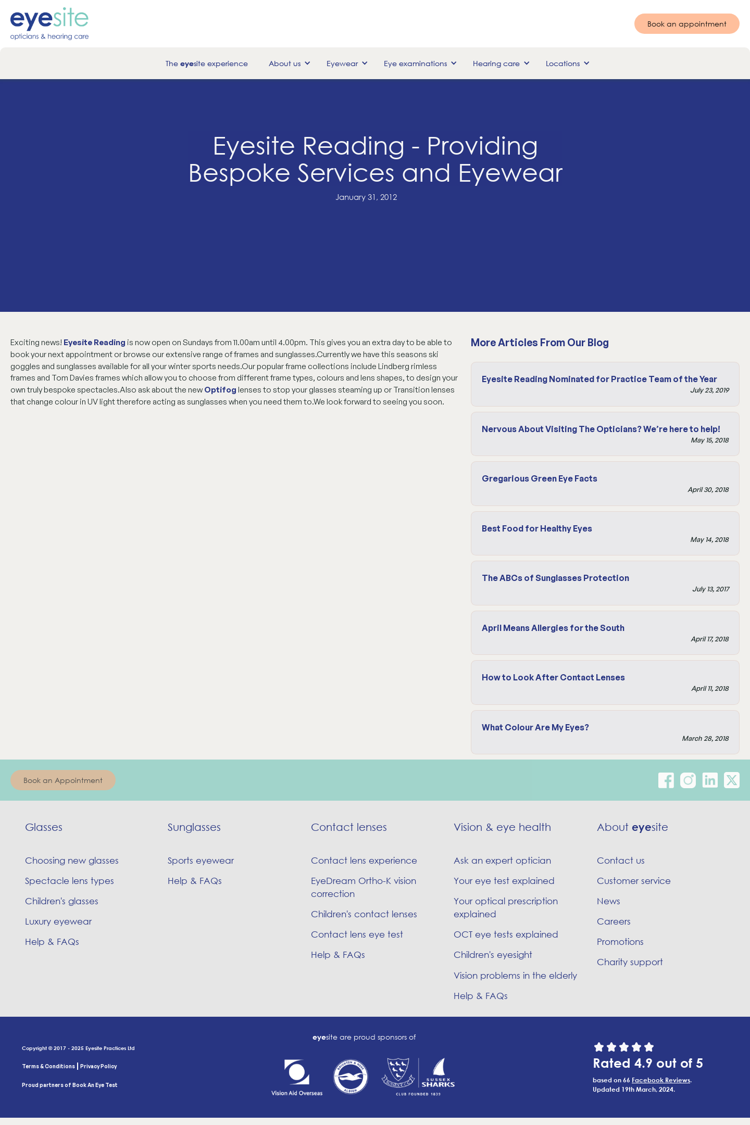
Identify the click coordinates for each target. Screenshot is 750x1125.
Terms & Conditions (48, 1066)
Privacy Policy (98, 1066)
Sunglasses (194, 827)
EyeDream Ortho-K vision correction (363, 887)
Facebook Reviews (661, 1080)
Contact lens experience (364, 860)
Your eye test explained (504, 880)
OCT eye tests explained (506, 934)
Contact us (621, 860)
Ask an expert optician (502, 860)
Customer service (634, 880)
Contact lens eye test (357, 934)
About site (632, 827)
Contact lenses (349, 827)
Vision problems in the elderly (515, 975)
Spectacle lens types (69, 880)
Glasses (44, 827)
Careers (614, 921)
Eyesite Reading (95, 342)
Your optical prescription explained (506, 907)
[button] (287, 63)
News (608, 900)
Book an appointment (687, 24)
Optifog (220, 390)
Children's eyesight (493, 954)
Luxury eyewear (58, 921)
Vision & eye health (502, 827)
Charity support (630, 961)
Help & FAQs (52, 941)
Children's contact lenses (364, 913)
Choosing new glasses (72, 860)
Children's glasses (61, 900)
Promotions (620, 941)
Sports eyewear (201, 860)
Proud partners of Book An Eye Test (70, 1085)
